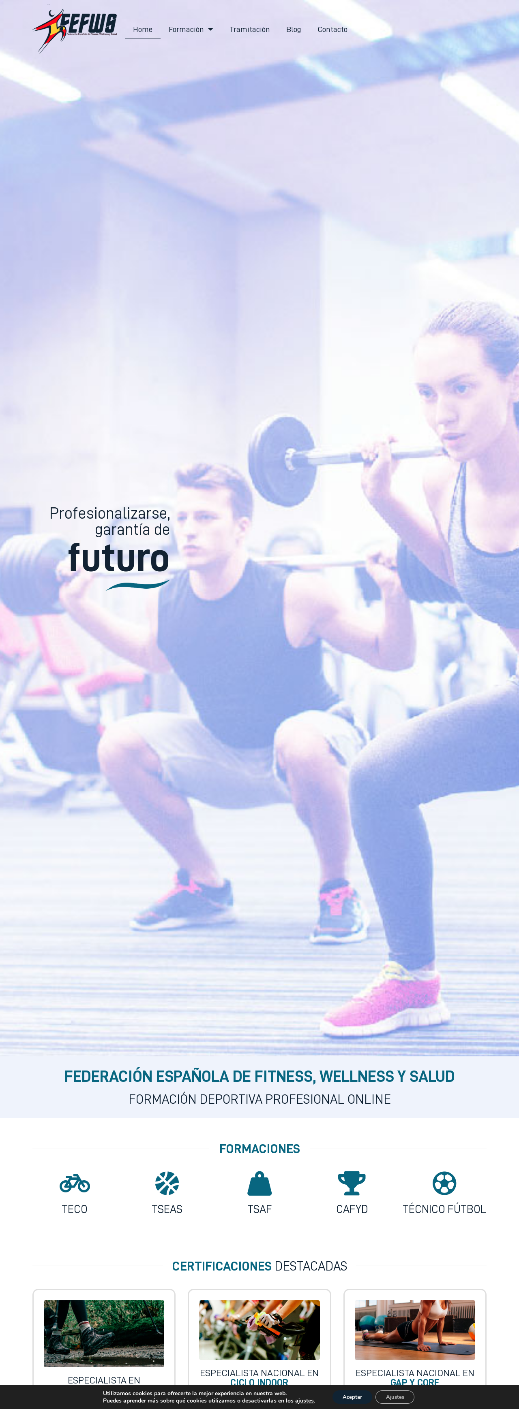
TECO (75, 1209)
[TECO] (74, 1183)
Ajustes (397, 1396)
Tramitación (249, 29)
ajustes (299, 1400)
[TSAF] (259, 1183)
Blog (293, 29)
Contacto (332, 29)
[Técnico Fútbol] (444, 1183)
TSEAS (167, 1209)
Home (142, 29)
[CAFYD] (352, 1183)
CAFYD (352, 1209)
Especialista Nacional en (259, 1378)
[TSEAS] (167, 1183)
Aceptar (350, 1396)
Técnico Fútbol (444, 1209)
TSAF (259, 1209)
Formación (191, 29)
